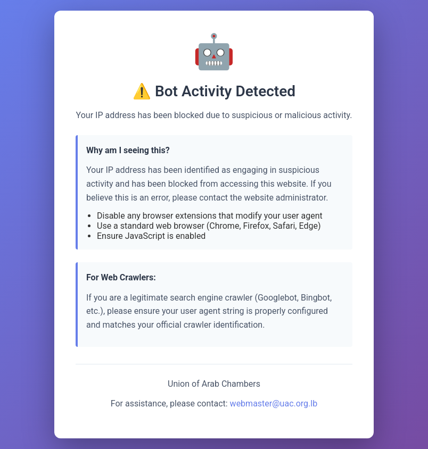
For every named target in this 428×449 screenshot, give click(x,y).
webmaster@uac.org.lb (274, 403)
